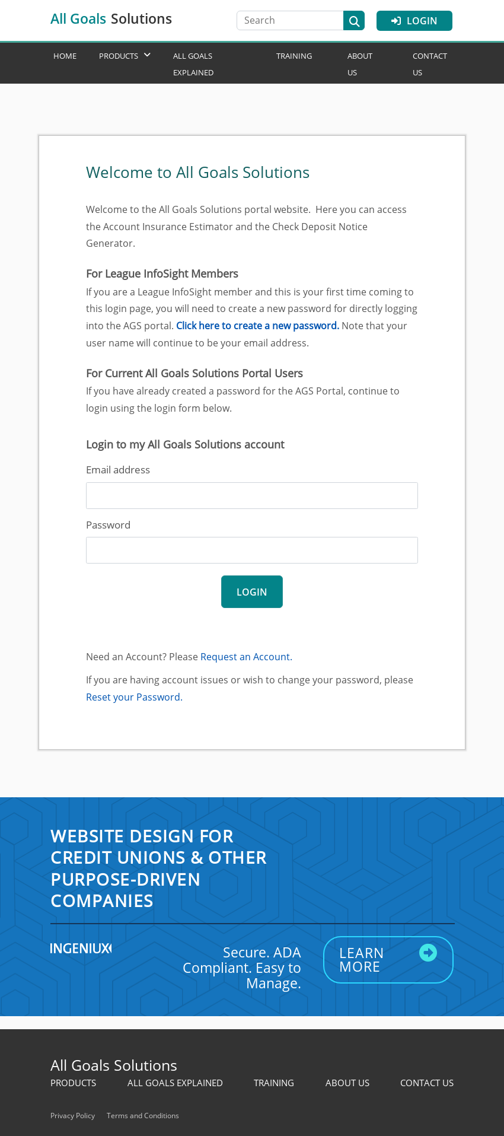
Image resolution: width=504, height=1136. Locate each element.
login (252, 592)
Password (108, 525)
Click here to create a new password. (257, 325)
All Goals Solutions (113, 1065)
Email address (118, 469)
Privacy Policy (72, 1115)
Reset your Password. (134, 697)
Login (414, 20)
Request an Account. (246, 656)
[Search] (296, 20)
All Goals (111, 18)
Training (294, 55)
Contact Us (427, 1083)
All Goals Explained (175, 1083)
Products (118, 55)
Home (64, 55)
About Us (347, 1083)
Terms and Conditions (143, 1115)
